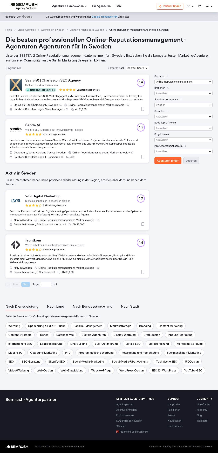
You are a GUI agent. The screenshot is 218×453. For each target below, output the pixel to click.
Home (8, 29)
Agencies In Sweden (52, 29)
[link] (101, 6)
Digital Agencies (27, 29)
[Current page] (45, 284)
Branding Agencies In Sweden (87, 29)
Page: (36, 284)
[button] (190, 6)
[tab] (22, 306)
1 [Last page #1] (56, 284)
